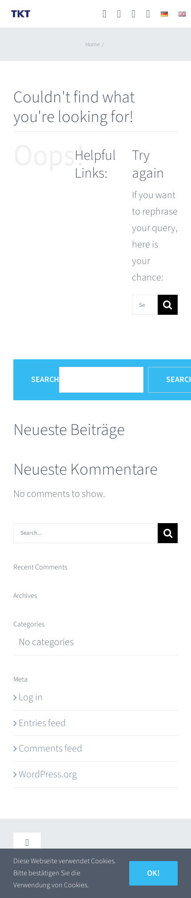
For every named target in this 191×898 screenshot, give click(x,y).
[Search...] (145, 305)
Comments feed (50, 748)
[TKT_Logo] (20, 13)
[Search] (168, 305)
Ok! (153, 873)
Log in (31, 697)
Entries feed (42, 723)
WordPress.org (48, 774)
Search (45, 380)
